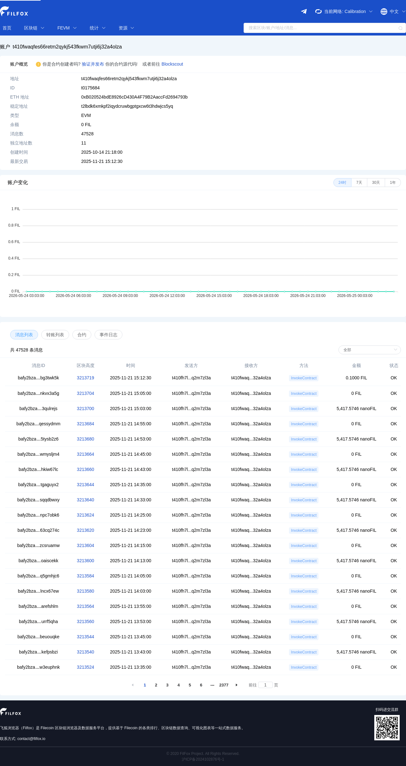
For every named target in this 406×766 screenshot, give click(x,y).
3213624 (85, 515)
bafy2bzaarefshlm (38, 606)
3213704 (85, 393)
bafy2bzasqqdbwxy (38, 499)
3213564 (85, 606)
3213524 (85, 667)
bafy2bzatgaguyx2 (38, 484)
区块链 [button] (34, 27)
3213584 (85, 575)
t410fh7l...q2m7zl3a (191, 377)
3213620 (85, 530)
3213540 (85, 651)
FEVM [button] (67, 27)
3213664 (85, 454)
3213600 (85, 560)
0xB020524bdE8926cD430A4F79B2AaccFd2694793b (134, 97)
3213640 (85, 499)
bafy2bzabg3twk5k (38, 377)
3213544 (85, 636)
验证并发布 (93, 64)
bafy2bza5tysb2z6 (38, 438)
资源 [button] (127, 27)
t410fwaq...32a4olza (251, 377)
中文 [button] (398, 11)
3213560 (85, 621)
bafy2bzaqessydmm (38, 423)
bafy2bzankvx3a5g (38, 393)
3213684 (85, 423)
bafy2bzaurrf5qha (38, 621)
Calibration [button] (358, 11)
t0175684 (90, 87)
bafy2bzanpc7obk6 (38, 515)
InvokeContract (304, 378)
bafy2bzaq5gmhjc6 (38, 575)
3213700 (85, 408)
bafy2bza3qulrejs (38, 408)
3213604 (85, 545)
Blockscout (172, 64)
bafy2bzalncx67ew (38, 591)
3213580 (85, 591)
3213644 (85, 484)
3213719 (85, 377)
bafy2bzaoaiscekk (38, 560)
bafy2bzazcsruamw (38, 545)
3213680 (85, 438)
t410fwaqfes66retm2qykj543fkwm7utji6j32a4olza (67, 46)
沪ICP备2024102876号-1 (203, 759)
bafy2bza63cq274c (38, 530)
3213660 (85, 469)
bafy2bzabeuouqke (38, 636)
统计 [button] (98, 27)
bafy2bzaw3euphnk (38, 667)
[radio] (342, 182)
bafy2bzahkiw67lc (38, 469)
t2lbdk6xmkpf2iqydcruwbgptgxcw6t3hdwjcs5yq (127, 106)
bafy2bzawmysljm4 (38, 454)
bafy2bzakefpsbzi (38, 651)
